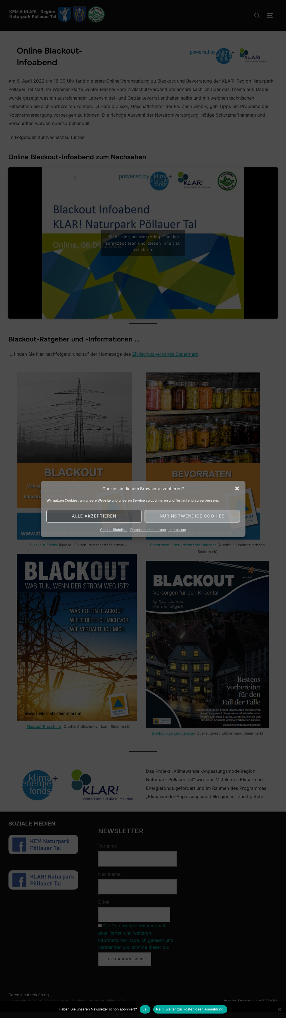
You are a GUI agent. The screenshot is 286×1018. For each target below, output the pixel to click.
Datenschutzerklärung (148, 530)
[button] (237, 488)
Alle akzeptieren (94, 516)
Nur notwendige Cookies (192, 516)
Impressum (177, 530)
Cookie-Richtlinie (113, 530)
